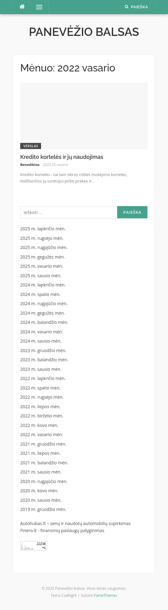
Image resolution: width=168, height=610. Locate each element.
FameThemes (105, 595)
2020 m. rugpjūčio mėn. (43, 481)
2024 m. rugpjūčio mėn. (43, 303)
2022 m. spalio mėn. (40, 388)
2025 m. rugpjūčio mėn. (43, 247)
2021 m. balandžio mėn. (44, 463)
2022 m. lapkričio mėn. (43, 378)
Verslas (30, 146)
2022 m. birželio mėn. (41, 416)
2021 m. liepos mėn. (40, 453)
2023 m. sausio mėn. (41, 369)
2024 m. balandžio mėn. (44, 322)
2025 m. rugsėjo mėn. (42, 238)
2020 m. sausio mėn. (41, 500)
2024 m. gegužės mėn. (42, 313)
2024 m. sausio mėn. (41, 341)
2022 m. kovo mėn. (39, 425)
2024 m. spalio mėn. (40, 294)
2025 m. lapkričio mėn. (43, 229)
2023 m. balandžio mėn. (44, 360)
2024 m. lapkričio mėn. (43, 285)
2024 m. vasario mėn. (41, 332)
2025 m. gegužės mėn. (42, 257)
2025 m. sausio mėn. (41, 275)
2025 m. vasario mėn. (41, 266)
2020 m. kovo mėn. (39, 490)
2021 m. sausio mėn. (41, 472)
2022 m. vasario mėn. (41, 434)
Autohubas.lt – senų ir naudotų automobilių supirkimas (75, 523)
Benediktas (30, 164)
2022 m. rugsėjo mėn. (42, 397)
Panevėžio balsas (84, 32)
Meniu (37, 7)
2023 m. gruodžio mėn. (43, 350)
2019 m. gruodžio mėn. (43, 509)
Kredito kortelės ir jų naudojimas (61, 157)
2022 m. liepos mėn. (40, 406)
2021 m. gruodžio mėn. (43, 444)
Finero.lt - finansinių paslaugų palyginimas (62, 530)
